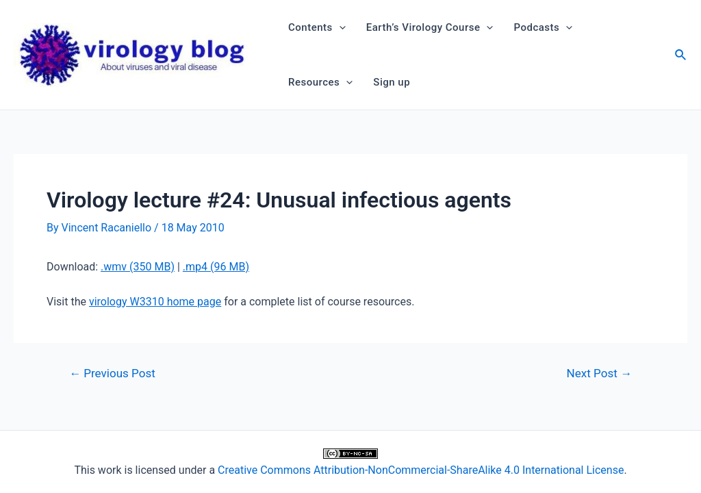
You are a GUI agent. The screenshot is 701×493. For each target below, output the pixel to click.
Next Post (599, 373)
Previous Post (112, 373)
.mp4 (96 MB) (216, 266)
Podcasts (542, 27)
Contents (317, 27)
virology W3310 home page (155, 301)
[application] (339, 27)
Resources (320, 82)
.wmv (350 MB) (138, 266)
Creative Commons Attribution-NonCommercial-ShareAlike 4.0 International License (421, 470)
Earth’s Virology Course (430, 27)
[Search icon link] (681, 56)
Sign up (391, 82)
